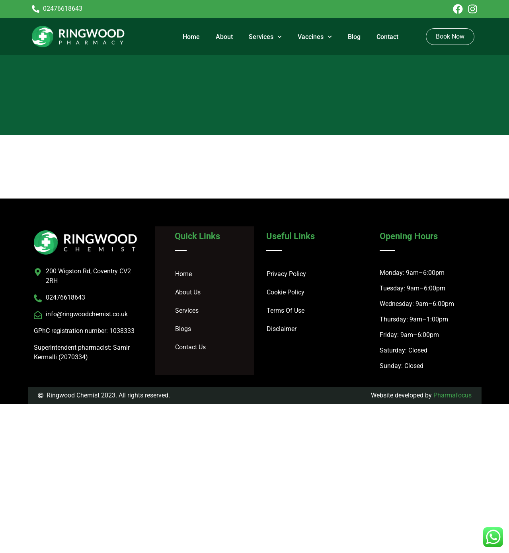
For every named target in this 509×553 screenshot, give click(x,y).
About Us (188, 292)
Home (191, 37)
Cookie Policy (285, 292)
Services (265, 37)
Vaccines (315, 37)
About (224, 37)
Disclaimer (281, 329)
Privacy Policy (286, 274)
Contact (387, 37)
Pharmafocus (452, 395)
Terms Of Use (285, 310)
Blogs (183, 329)
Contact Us (190, 347)
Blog (354, 37)
